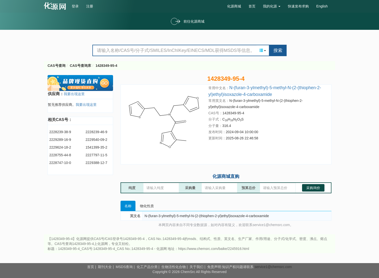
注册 (89, 6)
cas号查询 (56, 6)
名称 (128, 206)
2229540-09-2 (96, 140)
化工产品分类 (147, 267)
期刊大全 (105, 267)
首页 (252, 6)
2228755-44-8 (60, 155)
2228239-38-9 (60, 132)
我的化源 (271, 6)
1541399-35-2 (96, 147)
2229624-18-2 (60, 147)
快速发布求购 (298, 6)
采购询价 (313, 188)
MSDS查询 (124, 267)
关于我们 (196, 267)
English (322, 6)
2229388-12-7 (96, 163)
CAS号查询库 (80, 66)
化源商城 (234, 6)
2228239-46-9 (96, 132)
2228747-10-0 (60, 163)
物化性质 (147, 206)
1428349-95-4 (106, 66)
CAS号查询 (56, 66)
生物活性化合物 (173, 267)
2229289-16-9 (60, 140)
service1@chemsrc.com (273, 267)
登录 (75, 6)
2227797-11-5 (96, 155)
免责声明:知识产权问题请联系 (230, 267)
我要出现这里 (74, 94)
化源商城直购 (225, 176)
